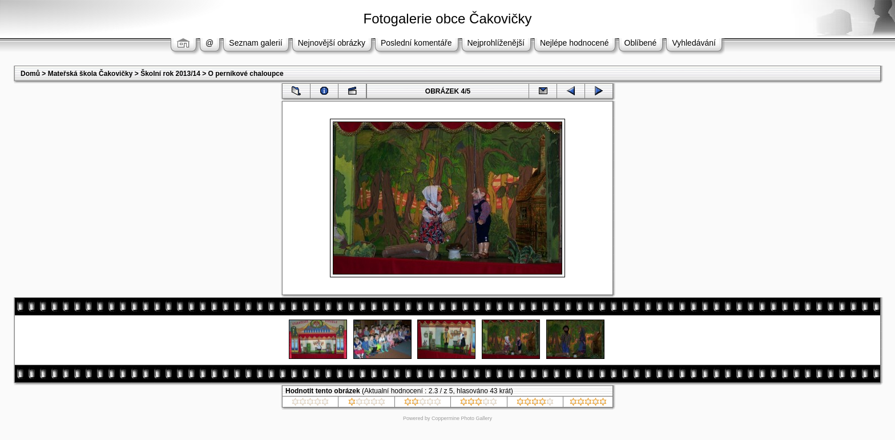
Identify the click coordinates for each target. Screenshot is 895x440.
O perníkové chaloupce (246, 74)
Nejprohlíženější (496, 42)
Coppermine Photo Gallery (462, 418)
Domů (30, 74)
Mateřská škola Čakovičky (90, 74)
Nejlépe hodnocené (574, 42)
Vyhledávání (694, 42)
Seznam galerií (255, 42)
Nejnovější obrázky (331, 42)
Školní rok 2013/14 (170, 74)
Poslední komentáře (416, 42)
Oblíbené (640, 42)
